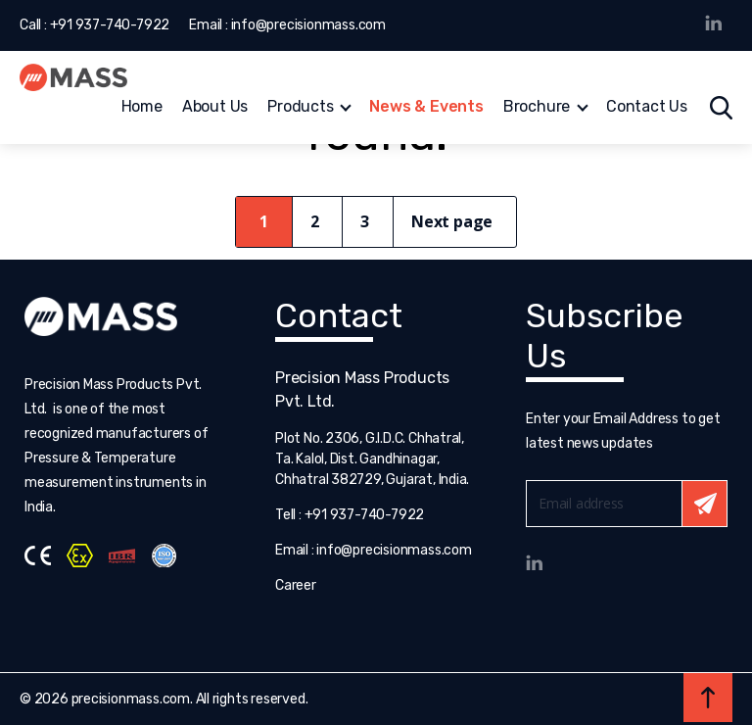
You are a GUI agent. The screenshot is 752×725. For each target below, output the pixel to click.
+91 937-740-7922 (110, 25)
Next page (452, 221)
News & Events (426, 108)
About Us (215, 108)
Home (142, 108)
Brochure (536, 108)
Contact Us (646, 108)
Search (721, 108)
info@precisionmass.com (308, 25)
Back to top (707, 697)
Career (295, 585)
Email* (627, 503)
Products (300, 108)
